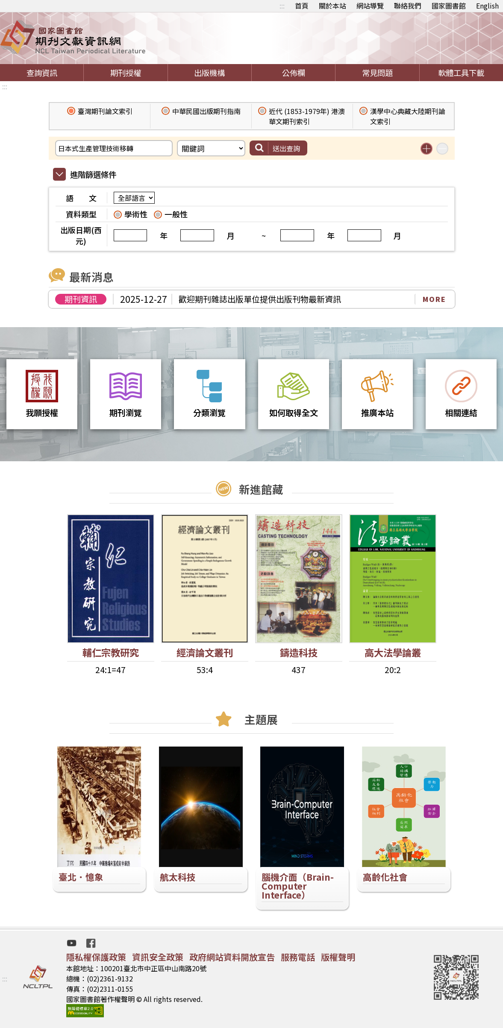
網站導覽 (370, 5)
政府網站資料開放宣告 (232, 957)
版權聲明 (338, 957)
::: (282, 5)
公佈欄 (293, 72)
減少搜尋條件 (442, 149)
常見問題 (377, 72)
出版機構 (209, 72)
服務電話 (298, 957)
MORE (434, 299)
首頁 (302, 5)
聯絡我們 (407, 5)
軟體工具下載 (461, 72)
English (487, 5)
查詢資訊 (41, 72)
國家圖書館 (449, 5)
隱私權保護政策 (96, 957)
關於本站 (332, 5)
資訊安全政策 (157, 957)
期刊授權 (125, 72)
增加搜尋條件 (426, 149)
